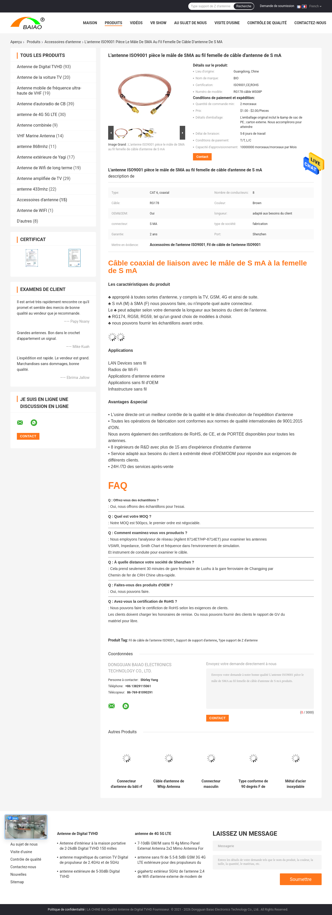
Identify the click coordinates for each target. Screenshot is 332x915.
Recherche (243, 6)
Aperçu (16, 42)
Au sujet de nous (190, 23)
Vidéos (136, 23)
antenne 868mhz (32, 146)
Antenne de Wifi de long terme (44, 167)
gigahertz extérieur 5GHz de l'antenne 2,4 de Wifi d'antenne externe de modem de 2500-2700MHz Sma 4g (170, 874)
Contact (202, 157)
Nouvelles (18, 874)
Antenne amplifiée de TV (39, 178)
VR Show (158, 23)
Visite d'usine (227, 23)
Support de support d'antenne (196, 640)
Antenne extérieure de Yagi (41, 157)
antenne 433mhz (32, 189)
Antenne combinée (34, 125)
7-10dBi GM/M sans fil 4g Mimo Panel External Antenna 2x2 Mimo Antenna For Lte (170, 846)
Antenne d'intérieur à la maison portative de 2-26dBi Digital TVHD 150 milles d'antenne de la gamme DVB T (93, 846)
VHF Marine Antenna (36, 135)
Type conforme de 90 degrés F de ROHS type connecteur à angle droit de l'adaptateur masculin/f (253, 784)
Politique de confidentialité (66, 909)
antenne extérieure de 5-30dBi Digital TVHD (90, 874)
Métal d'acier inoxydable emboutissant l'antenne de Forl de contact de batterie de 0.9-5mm (295, 784)
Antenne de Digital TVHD (39, 66)
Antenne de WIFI (32, 210)
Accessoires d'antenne (63, 42)
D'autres (24, 221)
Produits (113, 23)
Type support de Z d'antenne (238, 640)
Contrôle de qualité (267, 23)
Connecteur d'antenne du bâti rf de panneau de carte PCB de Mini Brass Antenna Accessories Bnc (126, 784)
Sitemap (17, 882)
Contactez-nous (310, 23)
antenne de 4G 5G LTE (37, 114)
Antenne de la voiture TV (39, 77)
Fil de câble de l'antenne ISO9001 (151, 640)
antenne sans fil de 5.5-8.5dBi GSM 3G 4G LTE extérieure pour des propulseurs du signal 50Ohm (171, 860)
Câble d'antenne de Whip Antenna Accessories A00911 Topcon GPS (168, 784)
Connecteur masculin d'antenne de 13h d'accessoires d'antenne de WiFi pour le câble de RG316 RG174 (211, 784)
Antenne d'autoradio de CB (41, 103)
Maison (90, 23)
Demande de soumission (277, 6)
